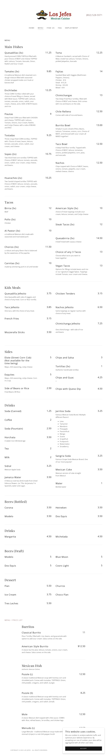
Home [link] (31, 28)
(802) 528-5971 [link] (94, 15)
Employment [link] (71, 28)
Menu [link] (40, 28)
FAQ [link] (60, 28)
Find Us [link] (51, 28)
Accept (83, 748)
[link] (53, 15)
